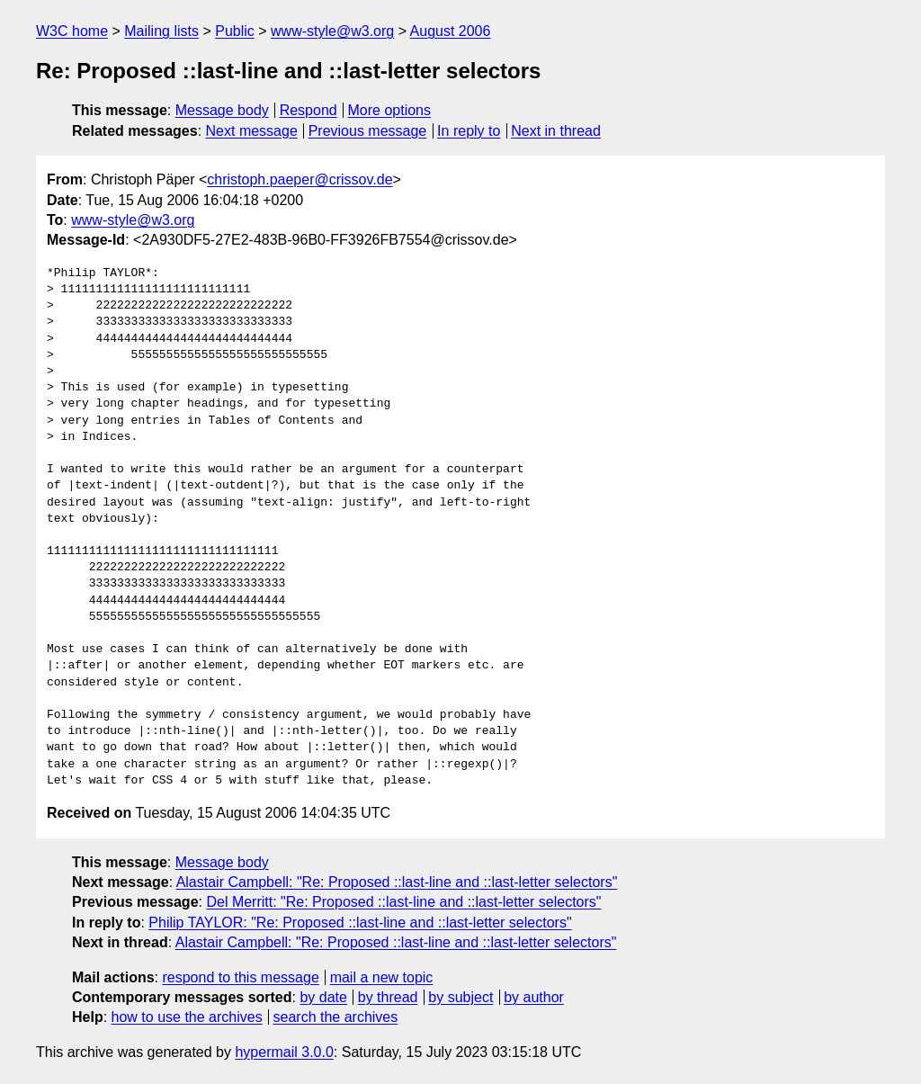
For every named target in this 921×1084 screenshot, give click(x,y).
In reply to (468, 131)
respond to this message (240, 977)
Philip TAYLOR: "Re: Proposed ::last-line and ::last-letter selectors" (359, 922)
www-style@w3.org (332, 31)
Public (235, 31)
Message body (222, 110)
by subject (460, 997)
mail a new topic (382, 977)
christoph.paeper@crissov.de (299, 179)
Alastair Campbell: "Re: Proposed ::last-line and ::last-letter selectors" (397, 882)
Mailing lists (161, 31)
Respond (308, 110)
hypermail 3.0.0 (284, 1052)
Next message (252, 131)
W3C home (72, 31)
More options (390, 110)
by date (323, 997)
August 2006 (450, 31)
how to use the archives (187, 1017)
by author (534, 997)
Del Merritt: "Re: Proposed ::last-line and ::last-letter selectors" (403, 901)
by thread (388, 997)
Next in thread (556, 131)
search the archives (335, 1017)
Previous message (367, 131)
